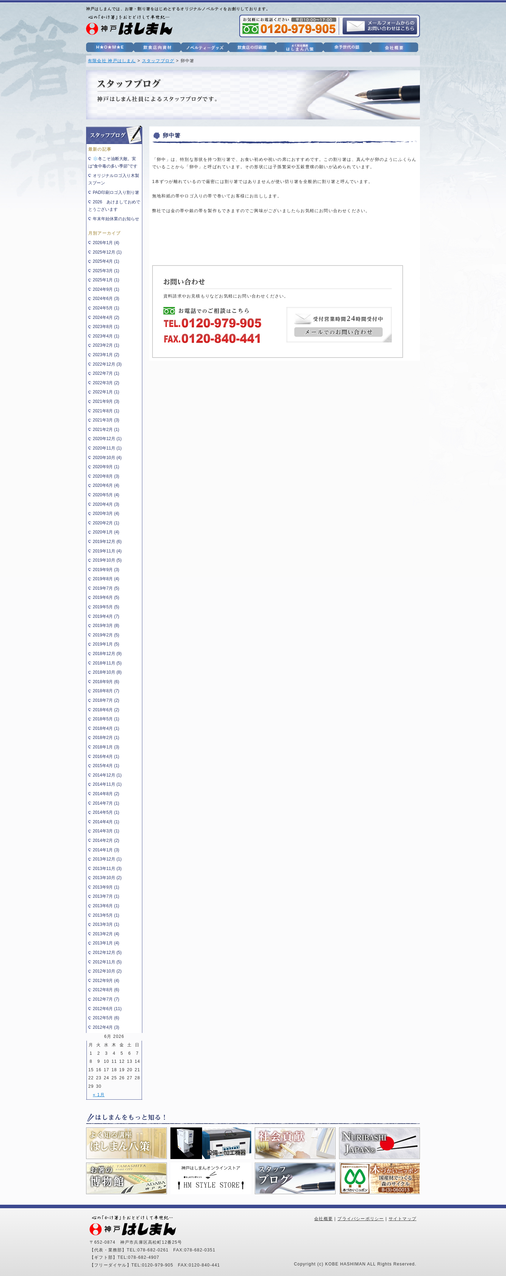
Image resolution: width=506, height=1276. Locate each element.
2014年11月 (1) (107, 784)
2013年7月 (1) (106, 896)
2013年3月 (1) (106, 924)
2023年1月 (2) (106, 354)
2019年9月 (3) (106, 569)
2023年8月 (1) (106, 326)
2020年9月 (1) (106, 466)
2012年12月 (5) (107, 952)
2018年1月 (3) (106, 747)
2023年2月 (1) (106, 345)
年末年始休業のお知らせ (116, 218)
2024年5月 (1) (106, 308)
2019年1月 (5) (106, 644)
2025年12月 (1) (107, 252)
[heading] (284, 203)
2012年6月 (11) (107, 1008)
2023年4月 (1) (106, 336)
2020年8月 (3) (106, 476)
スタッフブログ (158, 60)
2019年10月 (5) (107, 560)
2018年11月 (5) (107, 663)
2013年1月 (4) (106, 943)
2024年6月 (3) (106, 298)
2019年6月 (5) (106, 597)
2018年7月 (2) (106, 700)
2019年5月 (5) (106, 606)
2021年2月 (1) (106, 429)
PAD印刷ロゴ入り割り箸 (116, 192)
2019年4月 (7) (106, 616)
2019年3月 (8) (106, 625)
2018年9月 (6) (106, 681)
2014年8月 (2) (106, 793)
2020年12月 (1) (107, 438)
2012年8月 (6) (106, 989)
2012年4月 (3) (106, 1027)
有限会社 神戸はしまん (112, 60)
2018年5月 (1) (106, 718)
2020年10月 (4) (107, 457)
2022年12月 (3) (107, 364)
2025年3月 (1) (106, 270)
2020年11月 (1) (107, 448)
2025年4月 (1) (106, 261)
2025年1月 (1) (106, 279)
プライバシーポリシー (360, 1218)
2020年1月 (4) (106, 532)
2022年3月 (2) (106, 382)
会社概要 (323, 1218)
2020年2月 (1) (106, 523)
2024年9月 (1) (106, 289)
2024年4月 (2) (106, 317)
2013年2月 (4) (106, 933)
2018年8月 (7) (106, 690)
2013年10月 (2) (107, 877)
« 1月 (98, 1094)
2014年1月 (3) (106, 850)
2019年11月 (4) (107, 551)
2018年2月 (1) (106, 737)
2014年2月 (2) (106, 840)
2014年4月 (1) (106, 821)
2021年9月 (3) (106, 401)
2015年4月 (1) (106, 765)
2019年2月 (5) (106, 635)
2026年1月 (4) (106, 242)
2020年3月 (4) (106, 513)
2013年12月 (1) (107, 859)
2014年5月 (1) (106, 812)
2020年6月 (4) (106, 485)
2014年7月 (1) (106, 803)
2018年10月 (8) (107, 672)
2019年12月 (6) (107, 541)
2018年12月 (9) (107, 653)
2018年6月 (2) (106, 709)
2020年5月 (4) (106, 494)
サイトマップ (402, 1218)
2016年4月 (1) (106, 756)
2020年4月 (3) (106, 504)
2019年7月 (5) (106, 588)
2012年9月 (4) (106, 980)
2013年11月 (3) (107, 868)
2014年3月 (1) (106, 831)
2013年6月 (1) (106, 905)
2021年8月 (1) (106, 410)
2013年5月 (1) (106, 915)
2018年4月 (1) (106, 728)
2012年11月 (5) (107, 962)
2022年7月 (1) (106, 373)
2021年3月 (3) (106, 420)
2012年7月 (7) (106, 999)
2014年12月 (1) (107, 775)
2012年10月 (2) (107, 971)
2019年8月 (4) (106, 578)
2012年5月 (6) (106, 1017)
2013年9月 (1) (106, 887)
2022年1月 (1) (106, 392)
